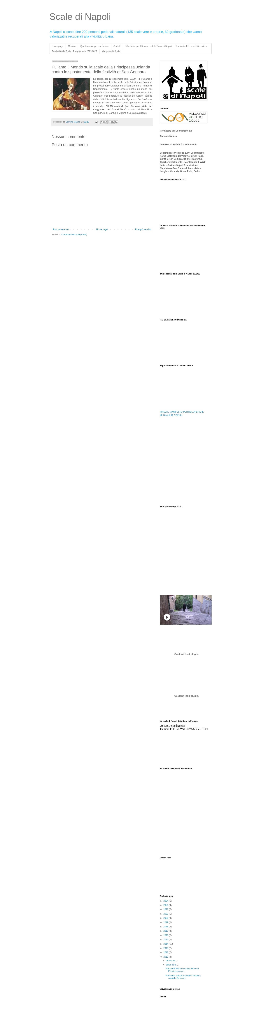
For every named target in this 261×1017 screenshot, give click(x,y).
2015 (166, 939)
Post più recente (61, 229)
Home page (57, 46)
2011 (166, 957)
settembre (171, 964)
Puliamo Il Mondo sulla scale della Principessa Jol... (182, 969)
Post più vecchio (143, 229)
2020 (166, 918)
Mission (72, 46)
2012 (166, 952)
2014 (166, 944)
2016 (166, 935)
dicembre (171, 960)
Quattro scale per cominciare (94, 46)
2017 (166, 931)
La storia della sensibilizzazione (191, 46)
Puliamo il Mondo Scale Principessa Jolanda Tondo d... (183, 976)
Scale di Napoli (80, 17)
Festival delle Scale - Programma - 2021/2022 (74, 51)
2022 (166, 909)
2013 (166, 948)
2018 (166, 926)
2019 (166, 922)
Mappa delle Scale (111, 51)
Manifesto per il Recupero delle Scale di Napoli (149, 46)
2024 (166, 901)
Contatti (117, 46)
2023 (166, 905)
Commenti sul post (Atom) (74, 234)
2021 (166, 914)
